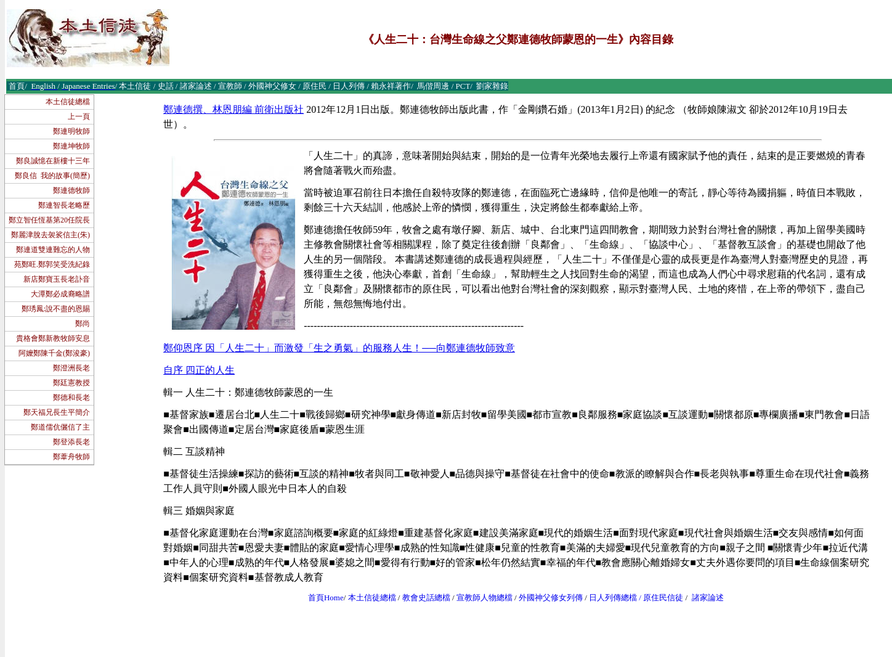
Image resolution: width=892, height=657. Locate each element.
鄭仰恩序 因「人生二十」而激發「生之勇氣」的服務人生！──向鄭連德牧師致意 (339, 348)
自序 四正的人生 (199, 370)
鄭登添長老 (71, 442)
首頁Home (326, 597)
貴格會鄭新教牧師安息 (53, 338)
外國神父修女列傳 (551, 597)
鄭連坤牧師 (71, 146)
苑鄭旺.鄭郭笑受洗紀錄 (52, 264)
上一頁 (79, 116)
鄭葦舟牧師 (71, 456)
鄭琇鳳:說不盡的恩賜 (56, 308)
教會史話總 (422, 597)
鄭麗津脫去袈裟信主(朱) (50, 235)
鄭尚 (82, 323)
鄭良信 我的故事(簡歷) (52, 175)
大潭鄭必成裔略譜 (60, 294)
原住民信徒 (663, 597)
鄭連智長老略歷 (64, 205)
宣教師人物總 (480, 597)
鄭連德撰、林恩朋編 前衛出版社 (233, 109)
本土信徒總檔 (68, 101)
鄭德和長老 (71, 397)
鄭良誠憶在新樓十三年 (53, 161)
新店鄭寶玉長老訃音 (56, 279)
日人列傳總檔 (613, 597)
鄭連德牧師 (71, 190)
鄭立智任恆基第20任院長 (49, 220)
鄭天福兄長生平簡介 (56, 412)
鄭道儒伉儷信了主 (60, 427)
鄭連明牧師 (71, 131)
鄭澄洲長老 (71, 368)
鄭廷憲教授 (71, 382)
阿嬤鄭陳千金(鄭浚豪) (54, 353)
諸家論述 (708, 597)
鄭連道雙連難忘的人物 (53, 249)
